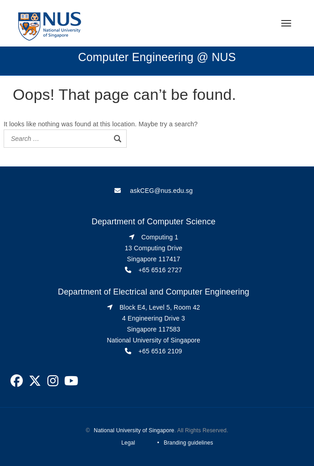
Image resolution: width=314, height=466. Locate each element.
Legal (128, 443)
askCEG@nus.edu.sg (161, 190)
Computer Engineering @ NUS (157, 57)
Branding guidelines (188, 443)
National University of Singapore (134, 430)
